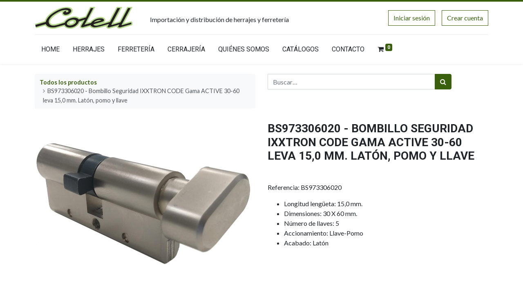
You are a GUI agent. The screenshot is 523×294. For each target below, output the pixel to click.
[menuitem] (50, 51)
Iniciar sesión (411, 18)
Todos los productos (68, 82)
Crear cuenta (465, 18)
